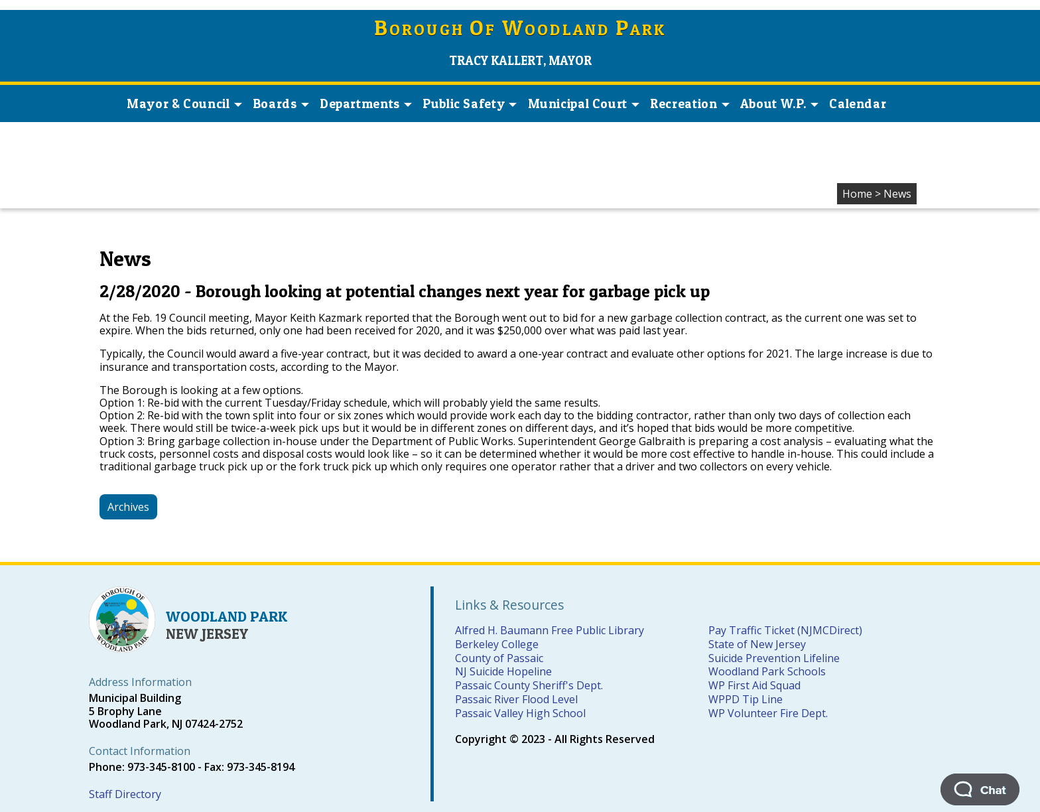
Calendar (857, 103)
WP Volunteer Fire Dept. (768, 713)
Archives (128, 507)
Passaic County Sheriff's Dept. (529, 685)
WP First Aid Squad (754, 685)
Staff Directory (125, 794)
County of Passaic (499, 658)
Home (857, 193)
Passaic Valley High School (520, 713)
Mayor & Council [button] (184, 103)
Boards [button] (281, 103)
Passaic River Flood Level (516, 699)
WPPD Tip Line (745, 699)
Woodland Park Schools (767, 671)
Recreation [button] (689, 103)
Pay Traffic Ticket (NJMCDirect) (785, 630)
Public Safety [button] (469, 103)
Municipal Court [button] (583, 103)
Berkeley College (497, 644)
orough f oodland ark (520, 29)
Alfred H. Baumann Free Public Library (549, 630)
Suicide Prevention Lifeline (774, 658)
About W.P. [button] (779, 103)
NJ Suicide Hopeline (503, 671)
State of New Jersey (757, 644)
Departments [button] (366, 103)
